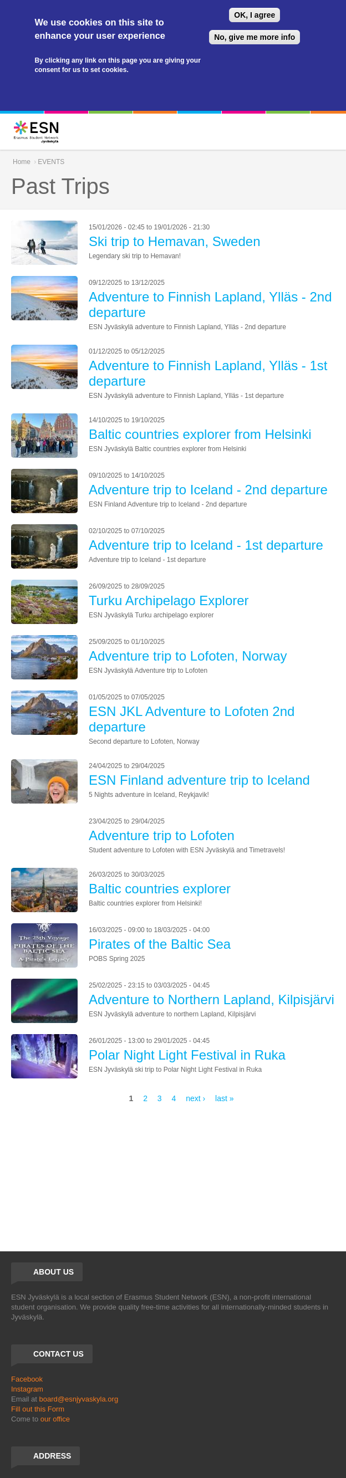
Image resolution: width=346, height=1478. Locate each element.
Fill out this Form (37, 1409)
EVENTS (51, 162)
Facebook (27, 1379)
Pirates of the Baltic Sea (160, 944)
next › (195, 1098)
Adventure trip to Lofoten (162, 835)
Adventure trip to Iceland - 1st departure (206, 545)
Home (21, 162)
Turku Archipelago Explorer (169, 600)
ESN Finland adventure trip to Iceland (199, 780)
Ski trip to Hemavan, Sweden (174, 241)
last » (224, 1098)
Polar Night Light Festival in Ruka (187, 1054)
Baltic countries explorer (160, 888)
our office (55, 1419)
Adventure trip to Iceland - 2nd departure (208, 489)
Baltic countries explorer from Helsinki (200, 434)
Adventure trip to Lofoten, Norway (188, 655)
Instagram (27, 1389)
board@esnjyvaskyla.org (79, 1399)
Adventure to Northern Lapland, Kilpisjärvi (211, 999)
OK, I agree (254, 15)
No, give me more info (254, 37)
